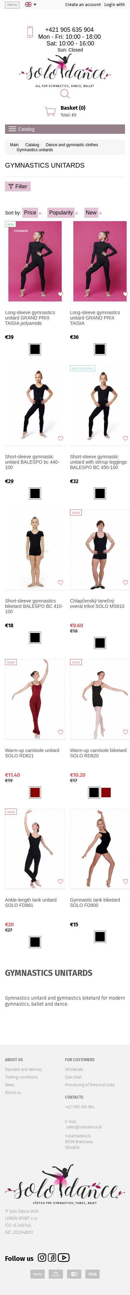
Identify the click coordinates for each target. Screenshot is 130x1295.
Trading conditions (21, 1077)
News (9, 1085)
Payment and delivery (23, 1069)
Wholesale (74, 1069)
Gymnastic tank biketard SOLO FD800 (95, 902)
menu (12, 4)
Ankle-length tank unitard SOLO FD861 (31, 902)
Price (30, 212)
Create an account (83, 4)
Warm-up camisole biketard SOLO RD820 (98, 753)
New (91, 212)
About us (13, 1092)
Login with (114, 4)
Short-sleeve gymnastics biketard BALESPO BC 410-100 (34, 606)
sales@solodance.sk (84, 1127)
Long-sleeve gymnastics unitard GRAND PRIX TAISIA (95, 318)
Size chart (73, 1077)
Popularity (61, 212)
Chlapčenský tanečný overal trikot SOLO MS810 (97, 603)
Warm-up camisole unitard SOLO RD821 (32, 753)
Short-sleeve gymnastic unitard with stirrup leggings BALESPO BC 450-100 (98, 462)
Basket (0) (73, 108)
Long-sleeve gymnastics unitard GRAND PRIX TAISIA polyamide (30, 318)
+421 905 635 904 (69, 29)
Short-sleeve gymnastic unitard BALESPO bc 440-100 (32, 462)
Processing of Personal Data (89, 1085)
